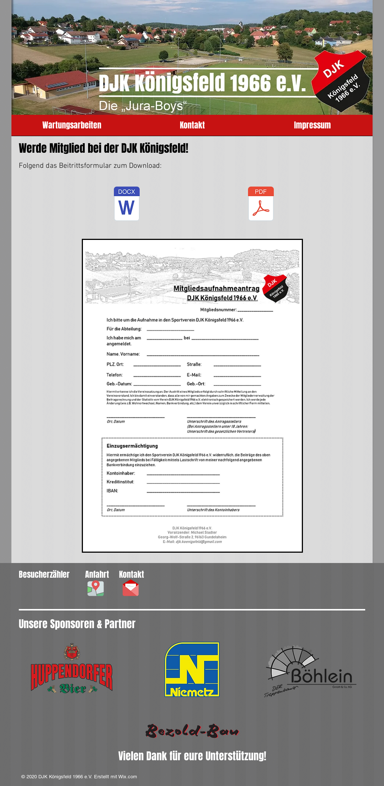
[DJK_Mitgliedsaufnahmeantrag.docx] (127, 205)
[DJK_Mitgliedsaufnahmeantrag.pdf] (261, 205)
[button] (95, 588)
